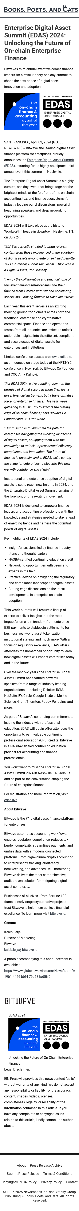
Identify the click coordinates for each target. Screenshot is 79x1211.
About (21, 1165)
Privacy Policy (51, 1182)
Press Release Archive (46, 1165)
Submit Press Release (23, 1174)
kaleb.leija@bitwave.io (20, 950)
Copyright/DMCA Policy (19, 1182)
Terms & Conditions (57, 1174)
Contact (72, 1182)
